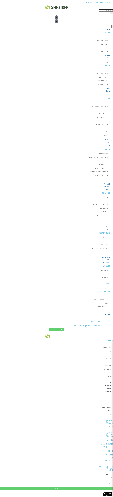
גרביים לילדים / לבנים (102, 70)
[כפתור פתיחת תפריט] (112, 26)
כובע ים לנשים (104, 128)
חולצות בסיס (109, 432)
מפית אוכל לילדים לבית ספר (101, 251)
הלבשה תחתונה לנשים (107, 419)
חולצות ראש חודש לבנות (102, 241)
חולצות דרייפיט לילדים (102, 80)
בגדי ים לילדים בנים (103, 84)
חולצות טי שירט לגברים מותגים (100, 299)
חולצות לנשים (109, 420)
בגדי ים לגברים (104, 51)
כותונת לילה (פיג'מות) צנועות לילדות (99, 171)
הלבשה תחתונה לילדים (102, 73)
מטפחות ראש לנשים (103, 131)
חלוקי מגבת (105, 274)
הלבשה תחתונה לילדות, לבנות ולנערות (98, 157)
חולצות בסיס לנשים (103, 113)
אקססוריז (106, 303)
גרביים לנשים (105, 102)
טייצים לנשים (105, 135)
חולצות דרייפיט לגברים (102, 48)
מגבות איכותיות (104, 270)
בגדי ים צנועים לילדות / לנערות (100, 175)
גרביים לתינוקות (104, 219)
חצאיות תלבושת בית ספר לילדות (100, 248)
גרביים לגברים (104, 37)
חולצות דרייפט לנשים (102, 117)
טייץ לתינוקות (104, 211)
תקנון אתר (108, 351)
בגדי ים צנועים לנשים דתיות (101, 124)
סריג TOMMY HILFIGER (102, 306)
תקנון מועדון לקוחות (106, 372)
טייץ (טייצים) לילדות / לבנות (101, 168)
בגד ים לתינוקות (104, 208)
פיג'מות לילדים (109, 457)
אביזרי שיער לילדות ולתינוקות (100, 179)
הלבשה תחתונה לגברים (102, 40)
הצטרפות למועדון (107, 369)
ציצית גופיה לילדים (103, 77)
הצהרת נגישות (107, 362)
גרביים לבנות (110, 430)
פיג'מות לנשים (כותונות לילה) (101, 120)
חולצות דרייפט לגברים (107, 446)
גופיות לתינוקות (104, 197)
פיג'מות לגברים (104, 44)
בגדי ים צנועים (109, 422)
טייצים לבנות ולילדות (107, 433)
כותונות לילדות (109, 434)
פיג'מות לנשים (109, 421)
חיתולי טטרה (105, 201)
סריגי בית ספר (104, 244)
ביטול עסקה (108, 365)
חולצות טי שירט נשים (102, 110)
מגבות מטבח (105, 277)
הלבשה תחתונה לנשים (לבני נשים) (99, 106)
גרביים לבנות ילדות (103, 153)
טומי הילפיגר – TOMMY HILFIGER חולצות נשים (97, 296)
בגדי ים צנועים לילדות (107, 435)
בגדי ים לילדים (109, 456)
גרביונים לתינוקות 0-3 (102, 215)
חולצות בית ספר (104, 237)
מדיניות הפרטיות (96, 486)
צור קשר (109, 376)
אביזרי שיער (110, 436)
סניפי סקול (108, 358)
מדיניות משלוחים (107, 347)
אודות (110, 344)
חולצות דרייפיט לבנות (102, 164)
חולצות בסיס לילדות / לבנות (101, 161)
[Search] (111, 13)
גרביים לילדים (109, 454)
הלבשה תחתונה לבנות (107, 431)
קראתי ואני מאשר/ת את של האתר (100, 486)
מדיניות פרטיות (107, 354)
